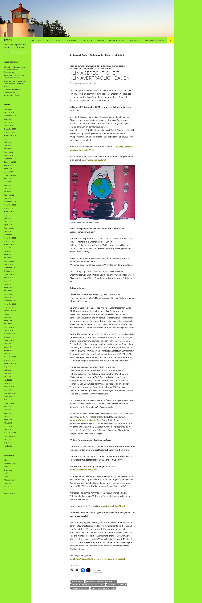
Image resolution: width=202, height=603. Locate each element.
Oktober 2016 (9, 360)
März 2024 (8, 149)
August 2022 (8, 178)
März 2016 (8, 383)
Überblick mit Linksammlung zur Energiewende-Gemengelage (14, 69)
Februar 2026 (9, 112)
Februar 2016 (9, 387)
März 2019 (8, 291)
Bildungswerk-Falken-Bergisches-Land (88, 585)
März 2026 (8, 109)
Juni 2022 (7, 185)
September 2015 (10, 403)
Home (32, 40)
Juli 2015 (7, 410)
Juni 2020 (7, 248)
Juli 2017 (7, 344)
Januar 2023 (8, 172)
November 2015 (10, 396)
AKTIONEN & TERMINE (117, 40)
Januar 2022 (8, 198)
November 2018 (10, 304)
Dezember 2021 (10, 202)
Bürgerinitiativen (86, 66)
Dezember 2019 (10, 268)
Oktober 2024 (9, 132)
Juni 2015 (7, 413)
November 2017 (10, 334)
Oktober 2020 (9, 241)
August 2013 (8, 443)
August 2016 (8, 367)
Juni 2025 (7, 119)
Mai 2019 (7, 284)
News (49, 40)
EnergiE (98, 66)
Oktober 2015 (9, 400)
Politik (57, 40)
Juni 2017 (7, 347)
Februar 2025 (9, 122)
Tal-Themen (87, 40)
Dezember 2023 (10, 159)
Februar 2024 (9, 152)
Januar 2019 (8, 297)
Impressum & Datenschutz (154, 40)
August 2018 (8, 314)
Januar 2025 (8, 126)
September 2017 (10, 340)
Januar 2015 (8, 429)
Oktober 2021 (9, 208)
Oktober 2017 (9, 337)
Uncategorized (9, 493)
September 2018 (10, 311)
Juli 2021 (7, 218)
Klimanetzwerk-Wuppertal (103, 588)
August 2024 (8, 139)
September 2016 (10, 363)
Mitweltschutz (76, 68)
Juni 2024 (7, 145)
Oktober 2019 (9, 271)
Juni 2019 (7, 281)
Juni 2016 (7, 373)
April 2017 (8, 350)
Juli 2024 (7, 142)
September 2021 (10, 211)
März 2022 (8, 192)
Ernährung (108, 66)
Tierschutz (106, 68)
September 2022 (10, 175)
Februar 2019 (9, 294)
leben (121, 66)
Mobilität (88, 68)
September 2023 (10, 162)
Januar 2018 (8, 330)
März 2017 (8, 353)
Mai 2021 (7, 221)
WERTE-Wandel (71, 40)
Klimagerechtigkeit (80, 588)
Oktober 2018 (9, 307)
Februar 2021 (9, 228)
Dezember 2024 (10, 129)
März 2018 (8, 324)
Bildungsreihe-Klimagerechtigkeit (101, 581)
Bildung (73, 66)
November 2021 (10, 205)
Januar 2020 (8, 264)
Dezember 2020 (10, 235)
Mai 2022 (7, 188)
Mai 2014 (7, 439)
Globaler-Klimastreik (117, 585)
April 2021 (8, 225)
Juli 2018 (7, 317)
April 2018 (8, 320)
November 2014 (10, 436)
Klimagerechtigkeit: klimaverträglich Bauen (100, 75)
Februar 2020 (9, 261)
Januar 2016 (8, 390)
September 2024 (10, 135)
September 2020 (10, 244)
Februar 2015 (9, 426)
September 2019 (10, 274)
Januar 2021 (8, 231)
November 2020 (10, 238)
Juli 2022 (7, 182)
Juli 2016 (7, 370)
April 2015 (8, 420)
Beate (94, 83)
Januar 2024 (8, 155)
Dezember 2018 (10, 301)
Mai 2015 (7, 416)
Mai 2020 (7, 251)
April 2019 (8, 287)
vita (39, 40)
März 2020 (8, 258)
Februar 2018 (9, 327)
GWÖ (116, 66)
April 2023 (8, 169)
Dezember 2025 (10, 116)
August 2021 (8, 215)
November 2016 (10, 357)
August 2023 (8, 165)
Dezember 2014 (10, 433)
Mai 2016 (7, 377)
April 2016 (8, 380)
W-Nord (100, 40)
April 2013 (8, 446)
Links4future (135, 40)
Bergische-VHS (77, 581)
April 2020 (8, 254)
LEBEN (8, 40)
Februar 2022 (9, 195)
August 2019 (8, 278)
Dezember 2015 (10, 393)
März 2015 (8, 423)
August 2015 (8, 406)
